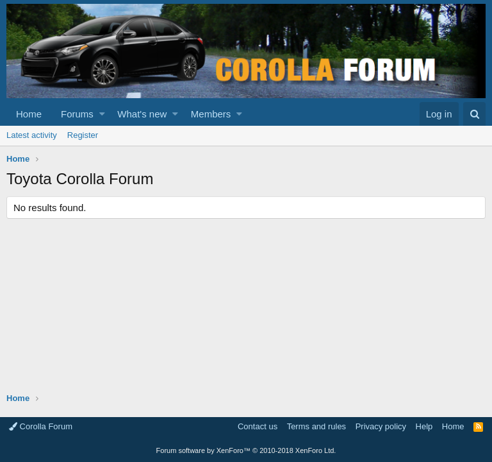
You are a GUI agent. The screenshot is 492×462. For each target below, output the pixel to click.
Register (82, 135)
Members (211, 113)
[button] (102, 114)
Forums (77, 113)
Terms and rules (316, 426)
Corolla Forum (40, 426)
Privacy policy (381, 426)
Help (424, 426)
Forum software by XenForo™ (246, 450)
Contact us (257, 426)
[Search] (474, 114)
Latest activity (31, 135)
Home (29, 113)
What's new (142, 113)
